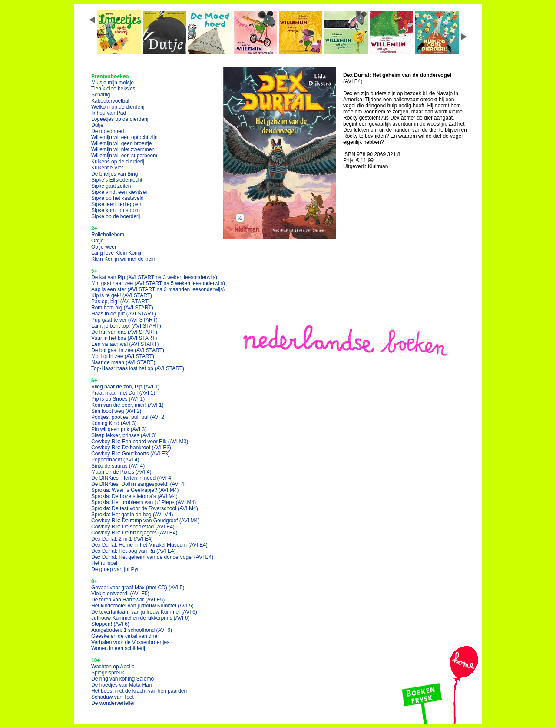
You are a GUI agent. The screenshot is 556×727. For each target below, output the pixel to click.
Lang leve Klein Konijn (117, 253)
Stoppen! (110, 624)
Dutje (97, 125)
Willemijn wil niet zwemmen (123, 149)
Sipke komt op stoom (115, 210)
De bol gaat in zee (127, 350)
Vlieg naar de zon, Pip (125, 387)
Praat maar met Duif (123, 393)
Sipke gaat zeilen (111, 186)
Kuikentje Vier (107, 168)
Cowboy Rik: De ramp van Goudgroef (145, 521)
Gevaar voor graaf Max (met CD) (138, 587)
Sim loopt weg (116, 411)
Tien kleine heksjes (113, 89)
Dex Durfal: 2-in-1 (122, 539)
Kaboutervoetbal (110, 101)
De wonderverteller (113, 703)
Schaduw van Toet (112, 697)
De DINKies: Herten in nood (132, 478)
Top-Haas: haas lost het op (137, 368)
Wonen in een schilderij (118, 648)
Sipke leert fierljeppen (116, 204)
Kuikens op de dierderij (117, 162)
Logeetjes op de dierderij (119, 119)
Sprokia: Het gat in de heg (132, 514)
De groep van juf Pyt (115, 569)
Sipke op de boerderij (115, 216)
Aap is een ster (158, 289)
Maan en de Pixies (121, 472)
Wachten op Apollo (113, 667)
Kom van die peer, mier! (127, 405)
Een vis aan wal (125, 344)
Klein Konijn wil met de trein (123, 259)
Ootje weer (103, 247)
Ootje (97, 241)
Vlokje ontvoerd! (120, 594)
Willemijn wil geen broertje (121, 143)
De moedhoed (107, 131)
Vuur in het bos (124, 338)
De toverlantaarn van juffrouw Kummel (144, 612)
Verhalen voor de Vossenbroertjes (130, 642)
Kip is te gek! (121, 295)
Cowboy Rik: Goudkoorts (130, 454)
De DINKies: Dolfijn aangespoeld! (138, 484)
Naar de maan (123, 362)
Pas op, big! (120, 302)
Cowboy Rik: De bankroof (131, 448)
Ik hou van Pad (108, 113)
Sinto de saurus (118, 466)
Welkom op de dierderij (118, 107)
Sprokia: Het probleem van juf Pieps (143, 502)
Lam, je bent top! (126, 326)
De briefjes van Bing (114, 174)
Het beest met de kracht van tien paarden (139, 691)
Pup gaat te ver (124, 320)
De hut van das (124, 332)
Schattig (100, 95)
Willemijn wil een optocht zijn (124, 137)
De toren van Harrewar (128, 600)
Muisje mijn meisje (112, 83)
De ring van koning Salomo (122, 679)
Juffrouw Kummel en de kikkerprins (140, 618)
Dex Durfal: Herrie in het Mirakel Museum (149, 545)
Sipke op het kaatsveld (117, 198)
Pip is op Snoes (118, 399)
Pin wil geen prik (118, 429)
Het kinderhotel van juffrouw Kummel (142, 606)
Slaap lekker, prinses (124, 435)
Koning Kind (114, 423)
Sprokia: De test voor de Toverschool (144, 508)
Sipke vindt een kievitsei (119, 192)
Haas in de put (123, 314)
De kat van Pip (154, 277)
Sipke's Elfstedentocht (116, 180)
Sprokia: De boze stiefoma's (134, 496)
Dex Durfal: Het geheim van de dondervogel (152, 557)
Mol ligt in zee (122, 356)
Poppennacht (115, 460)
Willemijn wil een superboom (124, 156)
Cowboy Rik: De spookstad (133, 527)
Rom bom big (122, 308)
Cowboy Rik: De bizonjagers (134, 533)
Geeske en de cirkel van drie (124, 636)
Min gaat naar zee (158, 283)
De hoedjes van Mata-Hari (121, 685)
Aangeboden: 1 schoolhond (131, 630)
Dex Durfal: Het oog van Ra (133, 551)
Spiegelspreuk (107, 673)
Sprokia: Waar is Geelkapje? (135, 490)
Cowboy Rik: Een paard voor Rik (139, 441)
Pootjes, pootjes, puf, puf (128, 417)
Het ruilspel (104, 563)
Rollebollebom (107, 235)
